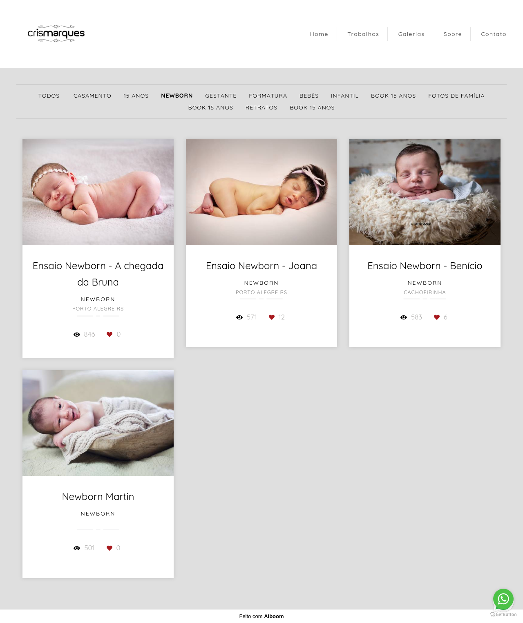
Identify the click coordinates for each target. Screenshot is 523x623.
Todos (49, 95)
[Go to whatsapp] (503, 599)
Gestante (221, 95)
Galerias (411, 34)
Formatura (268, 95)
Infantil (345, 95)
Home (319, 34)
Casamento (93, 95)
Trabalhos (363, 34)
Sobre (453, 34)
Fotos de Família (456, 95)
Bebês (309, 95)
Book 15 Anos (393, 95)
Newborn (177, 95)
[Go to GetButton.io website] (503, 614)
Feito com (261, 616)
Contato (494, 34)
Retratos (261, 107)
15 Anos (136, 95)
